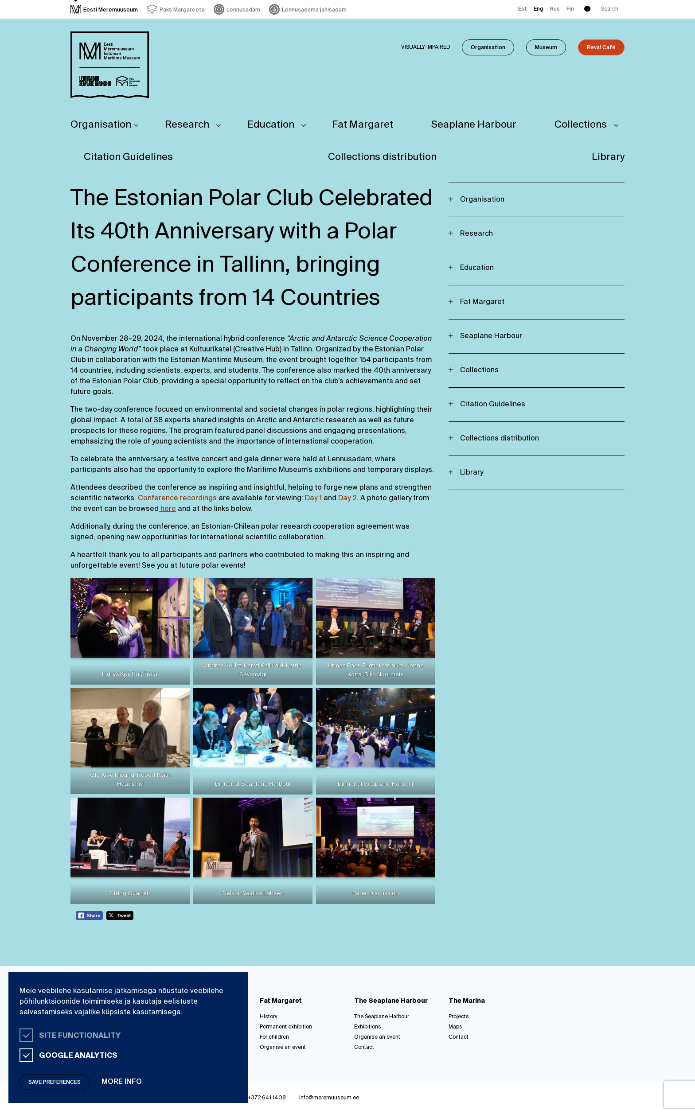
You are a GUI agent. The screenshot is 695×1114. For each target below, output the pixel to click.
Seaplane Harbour (473, 125)
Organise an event (283, 1047)
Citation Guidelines (128, 157)
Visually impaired (425, 47)
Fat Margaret (362, 125)
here (167, 509)
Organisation (488, 48)
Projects (459, 1017)
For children (274, 1037)
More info (122, 1082)
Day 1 (313, 498)
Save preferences (54, 1082)
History (268, 1017)
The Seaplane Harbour (381, 1017)
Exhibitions (367, 1027)
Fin (570, 9)
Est (522, 9)
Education (270, 125)
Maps (455, 1027)
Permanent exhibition (286, 1027)
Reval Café (601, 48)
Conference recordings (177, 498)
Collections (580, 125)
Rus (555, 9)
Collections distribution (382, 157)
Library (608, 157)
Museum (546, 48)
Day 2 (347, 498)
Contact (364, 1047)
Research (187, 125)
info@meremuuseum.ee (329, 1098)
